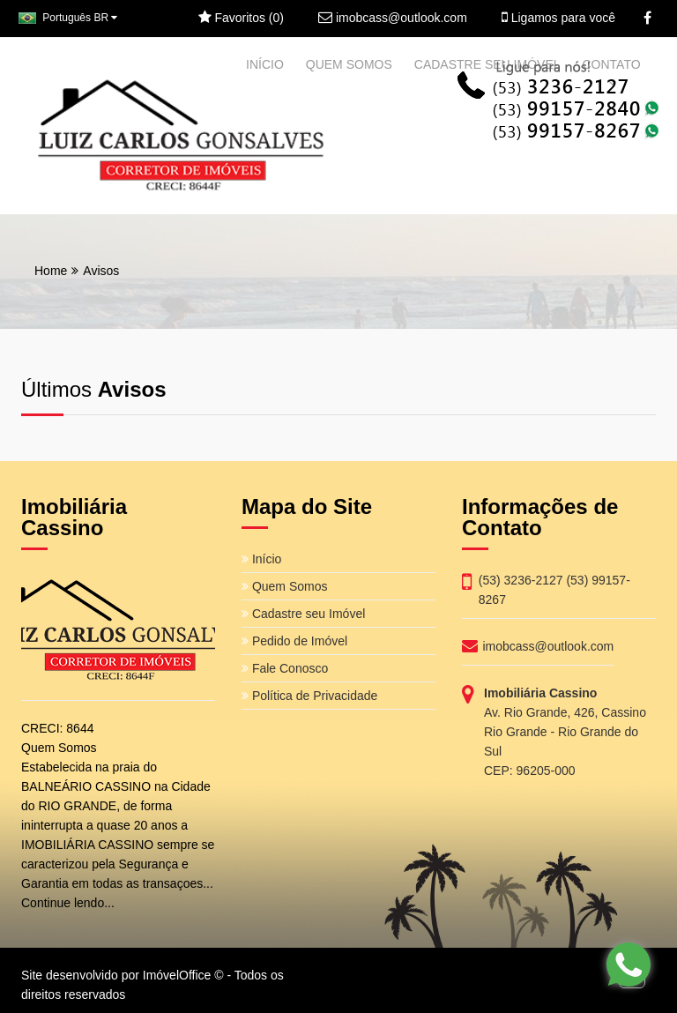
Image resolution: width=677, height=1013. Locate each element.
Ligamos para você (558, 18)
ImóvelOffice (177, 975)
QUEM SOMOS (349, 64)
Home (50, 271)
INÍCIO (265, 64)
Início (261, 559)
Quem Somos (284, 586)
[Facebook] (647, 18)
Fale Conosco (285, 668)
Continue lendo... (68, 903)
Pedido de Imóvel (294, 641)
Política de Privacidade (309, 696)
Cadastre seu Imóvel (303, 614)
